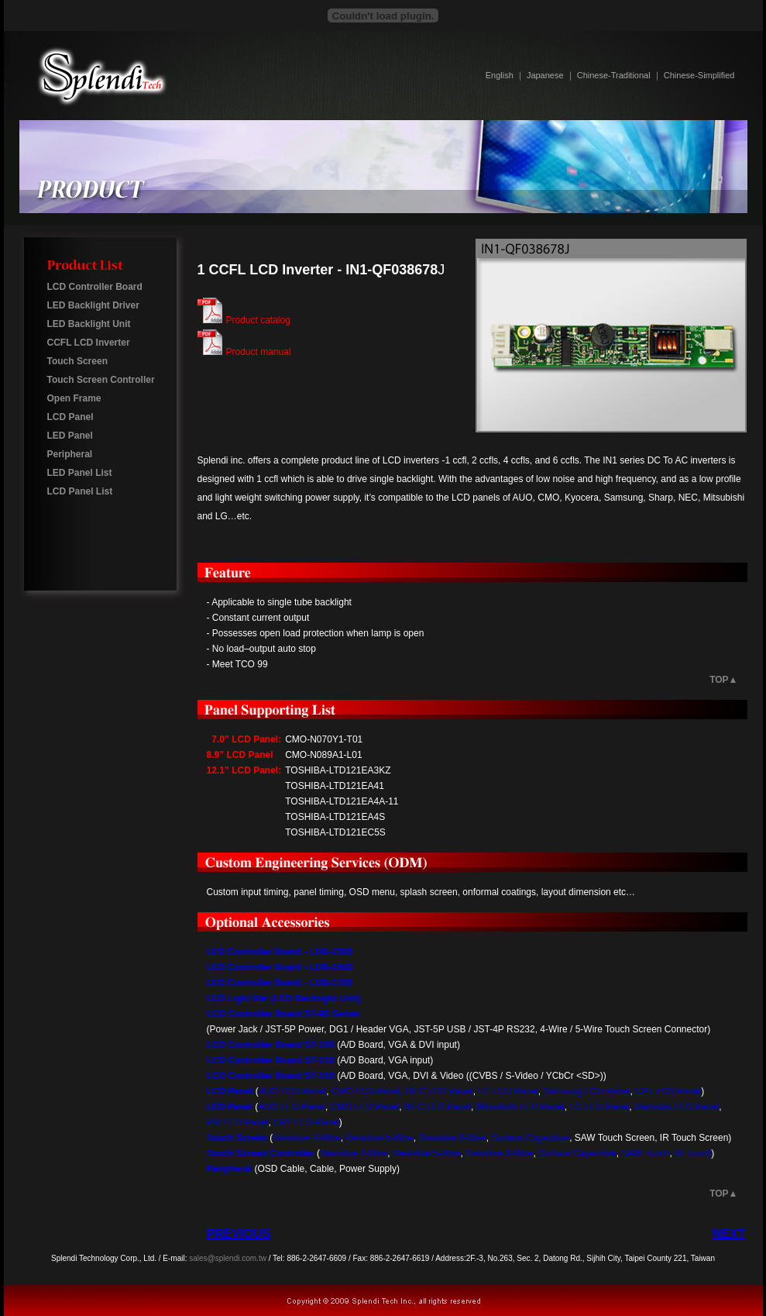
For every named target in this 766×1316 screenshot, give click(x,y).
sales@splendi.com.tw (227, 1258)
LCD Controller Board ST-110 (271, 1060)
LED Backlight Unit (89, 324)
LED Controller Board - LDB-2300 (280, 951)
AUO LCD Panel (292, 1091)
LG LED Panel (599, 1106)
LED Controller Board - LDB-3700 (280, 982)
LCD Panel (70, 417)
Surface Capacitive (530, 1137)
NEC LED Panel (437, 1106)
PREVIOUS (239, 1233)
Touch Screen (77, 361)
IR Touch (693, 1153)
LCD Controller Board (95, 286)
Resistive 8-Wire (452, 1137)
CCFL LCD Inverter (88, 342)
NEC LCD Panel (439, 1091)
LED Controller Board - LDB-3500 (280, 967)
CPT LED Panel (306, 1122)
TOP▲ (723, 679)
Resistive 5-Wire (379, 1137)
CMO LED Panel (365, 1106)
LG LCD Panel (508, 1091)
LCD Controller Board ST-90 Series (283, 1013)
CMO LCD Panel (365, 1091)
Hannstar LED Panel (676, 1106)
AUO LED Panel (291, 1106)
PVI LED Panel (238, 1122)
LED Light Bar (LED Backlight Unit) (284, 998)
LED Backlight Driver (93, 305)
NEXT (729, 1233)
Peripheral (70, 454)
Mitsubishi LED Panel (520, 1106)
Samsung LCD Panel (586, 1091)
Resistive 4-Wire (306, 1137)
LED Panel (70, 435)
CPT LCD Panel (668, 1091)
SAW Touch (645, 1153)
